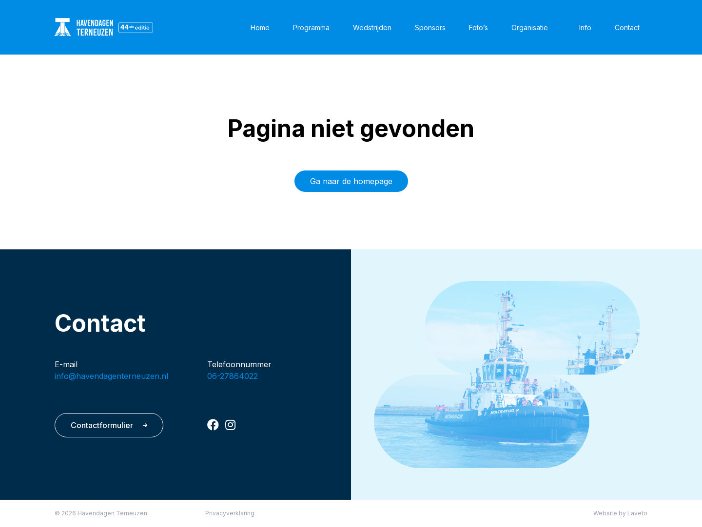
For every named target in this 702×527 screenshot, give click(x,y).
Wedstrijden (372, 27)
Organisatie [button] (529, 27)
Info (585, 27)
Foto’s (478, 27)
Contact (627, 27)
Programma (311, 27)
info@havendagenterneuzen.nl (111, 376)
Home (260, 27)
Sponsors (430, 27)
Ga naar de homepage (351, 181)
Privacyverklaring (229, 513)
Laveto (637, 513)
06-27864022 (232, 376)
